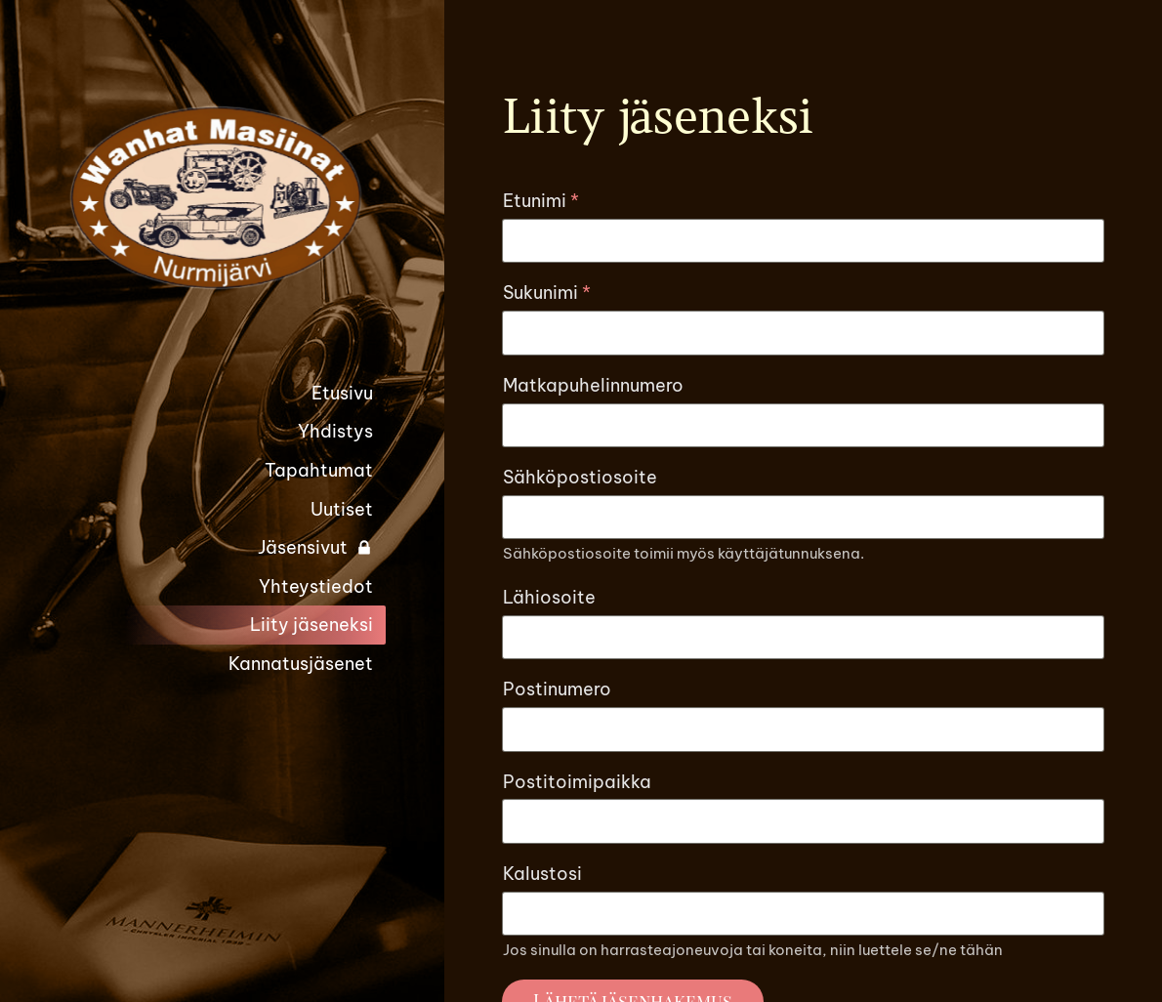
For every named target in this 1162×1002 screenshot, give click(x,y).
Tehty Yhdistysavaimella (824, 930)
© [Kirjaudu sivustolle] (719, 878)
